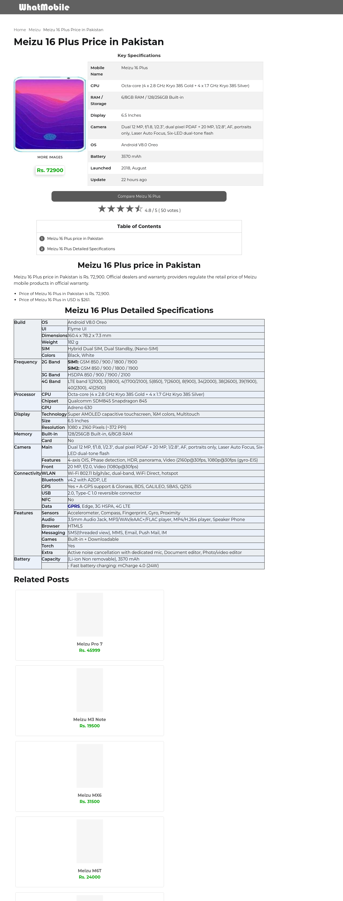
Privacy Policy (242, 895)
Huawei (286, 401)
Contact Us (217, 895)
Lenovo (286, 418)
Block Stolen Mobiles (302, 895)
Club (283, 366)
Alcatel (243, 357)
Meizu (43, 21)
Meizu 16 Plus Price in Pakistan (82, 21)
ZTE (240, 506)
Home (28, 21)
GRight (285, 384)
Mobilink (287, 436)
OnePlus (245, 453)
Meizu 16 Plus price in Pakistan (87, 243)
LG (239, 427)
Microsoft (245, 436)
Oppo (284, 453)
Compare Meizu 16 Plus (125, 201)
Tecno (284, 488)
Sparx (284, 479)
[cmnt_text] (125, 835)
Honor (285, 392)
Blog (296, 7)
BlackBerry (247, 366)
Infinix (242, 410)
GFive (284, 375)
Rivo (241, 471)
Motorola (245, 445)
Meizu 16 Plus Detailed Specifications (93, 254)
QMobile (244, 462)
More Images (52, 156)
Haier (242, 392)
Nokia (284, 445)
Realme (286, 462)
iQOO (284, 410)
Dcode (243, 375)
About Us (196, 895)
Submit (35, 874)
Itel (240, 418)
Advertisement (269, 895)
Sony (241, 479)
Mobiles (185, 7)
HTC (241, 401)
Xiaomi (285, 497)
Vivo (241, 497)
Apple (284, 357)
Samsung (288, 471)
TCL (240, 488)
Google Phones (251, 384)
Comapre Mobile (264, 7)
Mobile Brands (219, 7)
